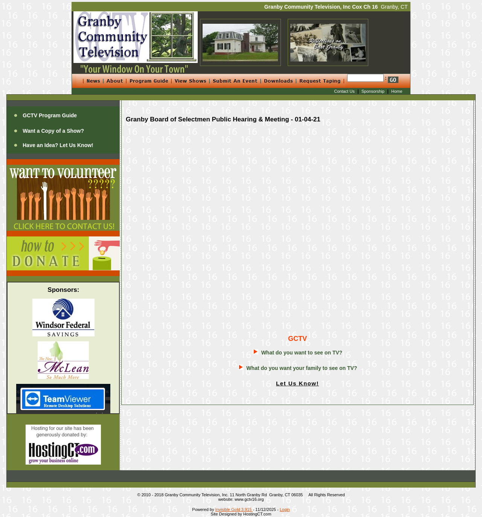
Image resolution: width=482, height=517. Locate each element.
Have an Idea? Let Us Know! (58, 145)
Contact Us (344, 91)
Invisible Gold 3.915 (234, 509)
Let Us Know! (297, 383)
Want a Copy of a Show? (53, 131)
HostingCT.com (257, 514)
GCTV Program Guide (50, 115)
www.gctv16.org (249, 499)
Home (396, 91)
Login (285, 509)
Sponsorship (373, 91)
